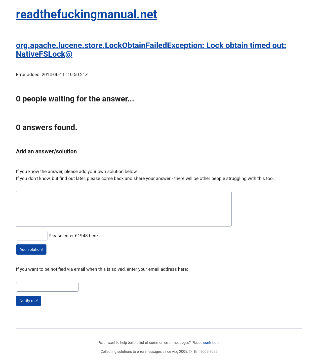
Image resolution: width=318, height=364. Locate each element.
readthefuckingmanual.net (86, 14)
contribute (211, 343)
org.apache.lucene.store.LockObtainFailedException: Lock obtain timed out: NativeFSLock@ (151, 50)
